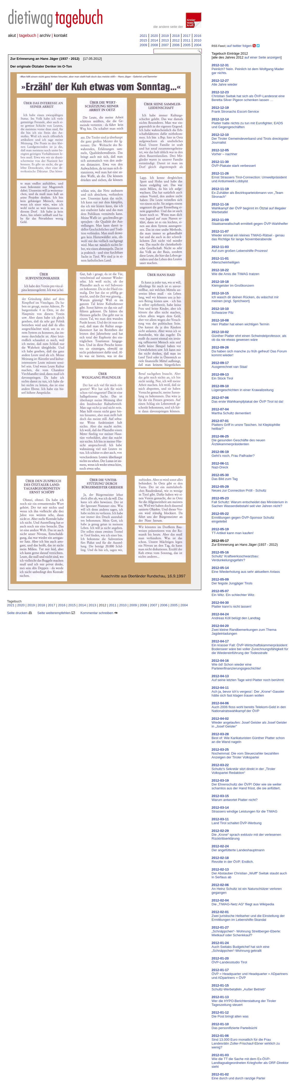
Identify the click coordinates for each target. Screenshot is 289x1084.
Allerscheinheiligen (225, 260)
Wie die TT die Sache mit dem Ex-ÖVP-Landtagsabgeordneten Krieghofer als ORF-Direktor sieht (250, 1061)
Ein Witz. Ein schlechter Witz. (233, 593)
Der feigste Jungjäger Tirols (232, 581)
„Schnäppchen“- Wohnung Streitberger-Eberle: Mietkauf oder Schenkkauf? (246, 931)
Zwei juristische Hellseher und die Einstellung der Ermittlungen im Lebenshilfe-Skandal (248, 916)
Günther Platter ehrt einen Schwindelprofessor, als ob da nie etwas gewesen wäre (249, 336)
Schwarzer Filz (223, 311)
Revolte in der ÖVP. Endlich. (233, 860)
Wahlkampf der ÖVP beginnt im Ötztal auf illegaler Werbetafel (249, 208)
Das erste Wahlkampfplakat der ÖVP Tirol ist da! (247, 399)
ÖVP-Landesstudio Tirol (229, 960)
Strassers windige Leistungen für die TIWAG (244, 809)
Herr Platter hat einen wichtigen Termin (240, 322)
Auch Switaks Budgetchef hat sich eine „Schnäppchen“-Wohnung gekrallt (240, 947)
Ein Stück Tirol (222, 376)
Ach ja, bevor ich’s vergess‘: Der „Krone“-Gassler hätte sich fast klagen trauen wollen (248, 691)
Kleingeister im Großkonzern (233, 283)
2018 (176, 36)
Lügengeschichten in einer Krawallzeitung (243, 388)
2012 (176, 40)
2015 (143, 40)
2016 (197, 36)
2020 (154, 36)
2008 (154, 45)
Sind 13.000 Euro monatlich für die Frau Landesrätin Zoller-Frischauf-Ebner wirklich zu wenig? (246, 1041)
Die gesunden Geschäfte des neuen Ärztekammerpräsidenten (238, 440)
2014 (154, 40)
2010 (197, 40)
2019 (165, 36)
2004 (197, 45)
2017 (186, 36)
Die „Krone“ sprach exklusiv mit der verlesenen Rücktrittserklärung (246, 834)
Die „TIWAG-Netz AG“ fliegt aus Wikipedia (243, 902)
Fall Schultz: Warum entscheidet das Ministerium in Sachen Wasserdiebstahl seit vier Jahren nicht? (249, 502)
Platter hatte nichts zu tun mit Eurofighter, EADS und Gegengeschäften (247, 123)
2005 (186, 45)
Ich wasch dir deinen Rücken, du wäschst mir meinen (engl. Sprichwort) (245, 297)
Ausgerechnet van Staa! (229, 365)
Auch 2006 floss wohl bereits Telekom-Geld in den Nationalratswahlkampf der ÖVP (249, 707)
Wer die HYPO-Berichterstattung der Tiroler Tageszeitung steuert (244, 1001)
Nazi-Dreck (220, 465)
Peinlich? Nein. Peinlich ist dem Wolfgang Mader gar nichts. (248, 69)
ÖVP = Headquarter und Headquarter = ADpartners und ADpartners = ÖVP (250, 974)
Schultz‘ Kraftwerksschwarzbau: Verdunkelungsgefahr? (235, 556)
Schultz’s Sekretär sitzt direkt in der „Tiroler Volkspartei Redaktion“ (243, 769)
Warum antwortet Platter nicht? (235, 798)
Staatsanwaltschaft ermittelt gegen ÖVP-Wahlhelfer (250, 222)
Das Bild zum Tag (225, 477)
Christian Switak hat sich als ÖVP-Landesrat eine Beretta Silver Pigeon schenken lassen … (248, 96)
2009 (143, 45)
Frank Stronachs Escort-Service (235, 109)
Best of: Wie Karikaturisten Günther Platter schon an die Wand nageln (248, 738)
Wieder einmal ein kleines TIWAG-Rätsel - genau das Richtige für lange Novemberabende (248, 235)
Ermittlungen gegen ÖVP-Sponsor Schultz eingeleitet (243, 517)
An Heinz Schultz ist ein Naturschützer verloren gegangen (247, 889)
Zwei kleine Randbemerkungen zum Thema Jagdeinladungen (244, 629)
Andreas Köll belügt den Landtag (236, 616)
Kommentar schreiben (99, 613)
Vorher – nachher (224, 152)
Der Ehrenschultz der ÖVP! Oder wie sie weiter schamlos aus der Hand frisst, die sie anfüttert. (247, 784)
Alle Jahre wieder (224, 82)
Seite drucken (19, 613)
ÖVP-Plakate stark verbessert (234, 164)
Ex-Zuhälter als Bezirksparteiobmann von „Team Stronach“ (247, 192)
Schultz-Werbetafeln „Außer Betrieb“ (239, 987)
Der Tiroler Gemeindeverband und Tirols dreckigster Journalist (250, 138)
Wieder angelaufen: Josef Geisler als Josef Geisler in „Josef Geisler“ (249, 722)
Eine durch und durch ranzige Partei (238, 1076)
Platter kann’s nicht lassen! (231, 604)
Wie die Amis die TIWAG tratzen (235, 272)
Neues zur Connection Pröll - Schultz (239, 488)
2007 (165, 45)
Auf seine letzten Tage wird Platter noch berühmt (248, 678)
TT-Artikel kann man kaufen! (233, 531)
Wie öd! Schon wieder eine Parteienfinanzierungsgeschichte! (236, 664)
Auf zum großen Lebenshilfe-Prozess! (240, 249)
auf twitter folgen (239, 46)
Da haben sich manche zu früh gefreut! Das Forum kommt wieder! (249, 351)
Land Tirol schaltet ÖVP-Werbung (236, 821)
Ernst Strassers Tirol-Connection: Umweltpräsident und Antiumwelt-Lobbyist (249, 177)
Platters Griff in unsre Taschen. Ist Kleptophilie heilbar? (246, 425)
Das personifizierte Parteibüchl (234, 1026)
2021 (143, 36)
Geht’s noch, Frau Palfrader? (233, 454)
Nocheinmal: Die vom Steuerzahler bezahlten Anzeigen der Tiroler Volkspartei (245, 753)
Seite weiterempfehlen (56, 613)
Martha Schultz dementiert (231, 411)
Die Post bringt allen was (230, 1014)
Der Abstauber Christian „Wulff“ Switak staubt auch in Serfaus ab (249, 873)
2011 (186, 40)
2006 (176, 45)
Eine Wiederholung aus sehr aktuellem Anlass (246, 570)
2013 (165, 40)
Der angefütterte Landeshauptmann (238, 848)
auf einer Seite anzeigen (262, 57)
